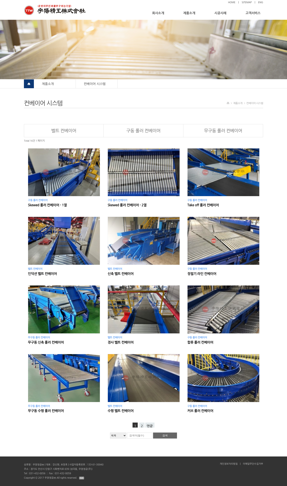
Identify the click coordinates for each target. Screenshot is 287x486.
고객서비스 (253, 13)
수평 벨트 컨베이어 (121, 411)
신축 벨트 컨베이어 (121, 274)
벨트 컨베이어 (63, 130)
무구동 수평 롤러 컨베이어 (46, 411)
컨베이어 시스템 (95, 83)
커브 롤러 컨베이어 (200, 411)
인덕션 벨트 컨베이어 (42, 274)
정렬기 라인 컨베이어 (201, 274)
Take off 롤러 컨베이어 (203, 205)
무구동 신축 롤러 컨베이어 (46, 342)
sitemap (247, 2)
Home (231, 2)
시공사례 (220, 13)
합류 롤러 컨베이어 (200, 342)
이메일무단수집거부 (253, 464)
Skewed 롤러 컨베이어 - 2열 (127, 205)
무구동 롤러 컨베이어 (223, 130)
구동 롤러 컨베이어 (143, 130)
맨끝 (150, 426)
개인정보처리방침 (229, 464)
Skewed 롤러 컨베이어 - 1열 (47, 205)
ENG (260, 2)
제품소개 (189, 13)
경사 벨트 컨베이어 (121, 342)
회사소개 (158, 13)
